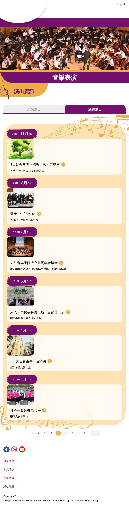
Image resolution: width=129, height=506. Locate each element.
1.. (33, 433)
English (121, 4)
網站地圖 (8, 486)
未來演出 (34, 109)
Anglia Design (91, 500)
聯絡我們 (8, 460)
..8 (84, 433)
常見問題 (8, 469)
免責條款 (8, 477)
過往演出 (95, 109)
